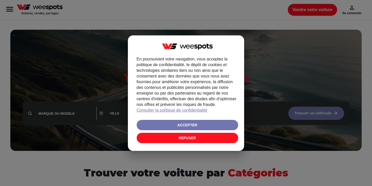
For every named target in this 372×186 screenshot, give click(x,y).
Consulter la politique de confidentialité (172, 110)
